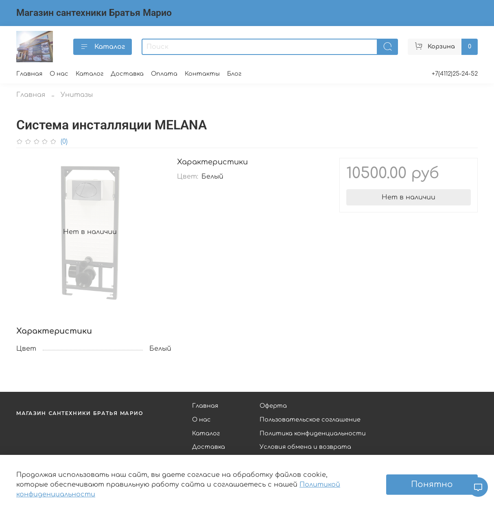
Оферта (273, 405)
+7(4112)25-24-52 (455, 73)
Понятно (432, 484)
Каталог (102, 47)
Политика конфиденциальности (313, 433)
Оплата (164, 73)
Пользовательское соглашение (310, 419)
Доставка (127, 73)
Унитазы (77, 94)
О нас (59, 73)
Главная (29, 73)
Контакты (202, 73)
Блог (234, 73)
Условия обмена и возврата (305, 446)
